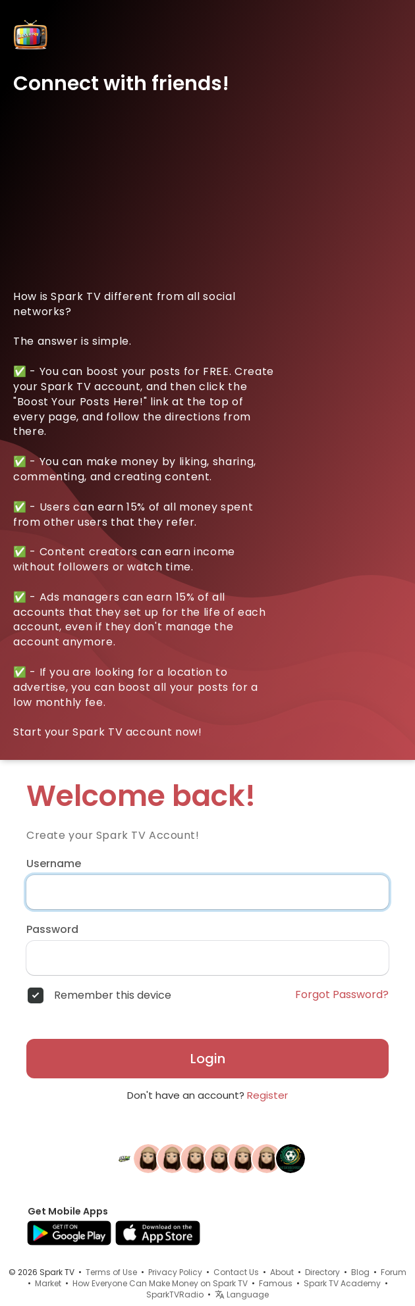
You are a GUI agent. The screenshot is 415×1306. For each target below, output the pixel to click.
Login (207, 1058)
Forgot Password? (342, 995)
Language (242, 1294)
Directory (322, 1272)
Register (267, 1095)
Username (53, 864)
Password (52, 929)
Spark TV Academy (342, 1283)
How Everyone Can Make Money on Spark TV (160, 1283)
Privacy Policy (175, 1272)
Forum (393, 1272)
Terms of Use (111, 1272)
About (282, 1272)
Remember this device (112, 995)
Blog (360, 1272)
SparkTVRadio (175, 1294)
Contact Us (236, 1272)
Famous (275, 1283)
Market (48, 1283)
